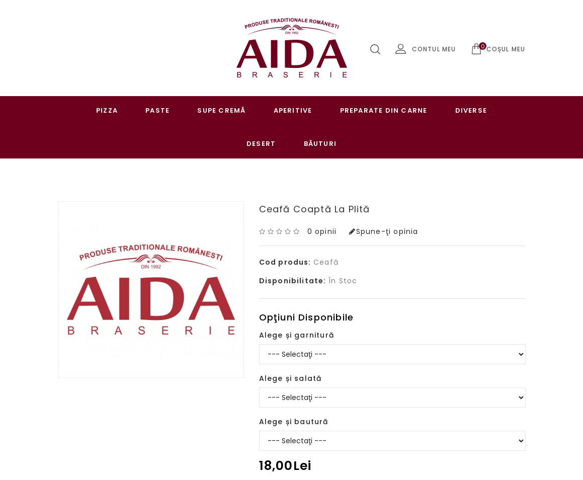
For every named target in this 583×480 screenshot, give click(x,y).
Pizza (107, 110)
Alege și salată (290, 378)
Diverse (471, 110)
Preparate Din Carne (384, 110)
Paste (157, 110)
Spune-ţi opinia (383, 231)
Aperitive (293, 110)
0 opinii (322, 231)
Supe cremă (221, 110)
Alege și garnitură (297, 335)
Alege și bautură (293, 422)
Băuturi (320, 143)
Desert (261, 143)
